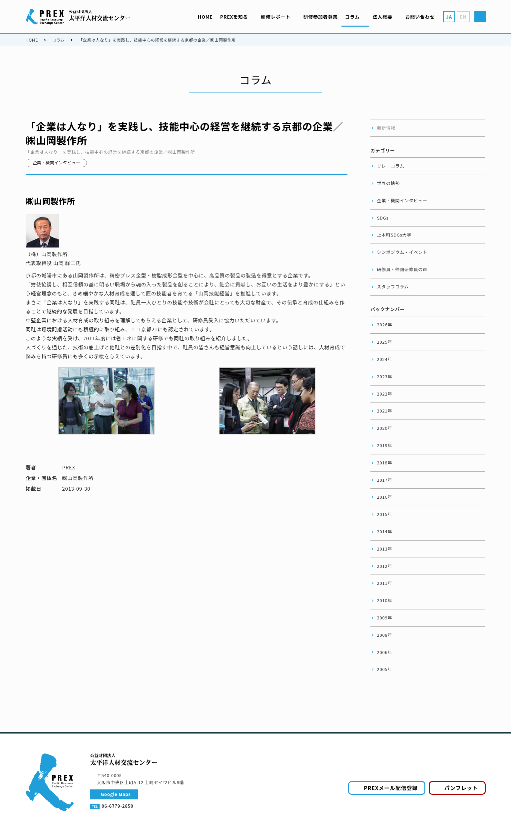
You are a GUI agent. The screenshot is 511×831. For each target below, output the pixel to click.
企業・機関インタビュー (56, 162)
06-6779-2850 (117, 806)
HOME (32, 40)
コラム (58, 40)
